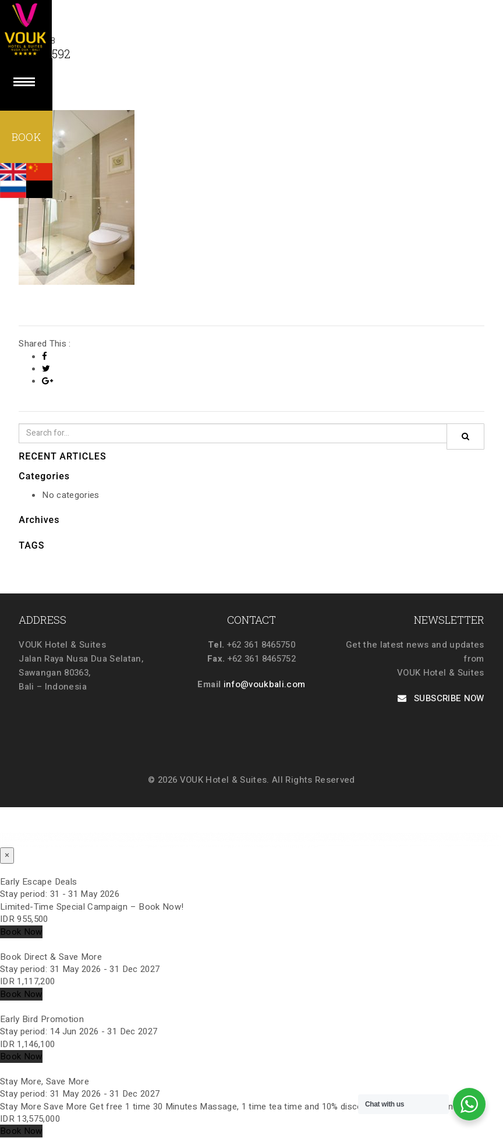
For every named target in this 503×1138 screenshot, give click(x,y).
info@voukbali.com (265, 684)
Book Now (21, 931)
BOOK (26, 137)
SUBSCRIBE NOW (441, 698)
